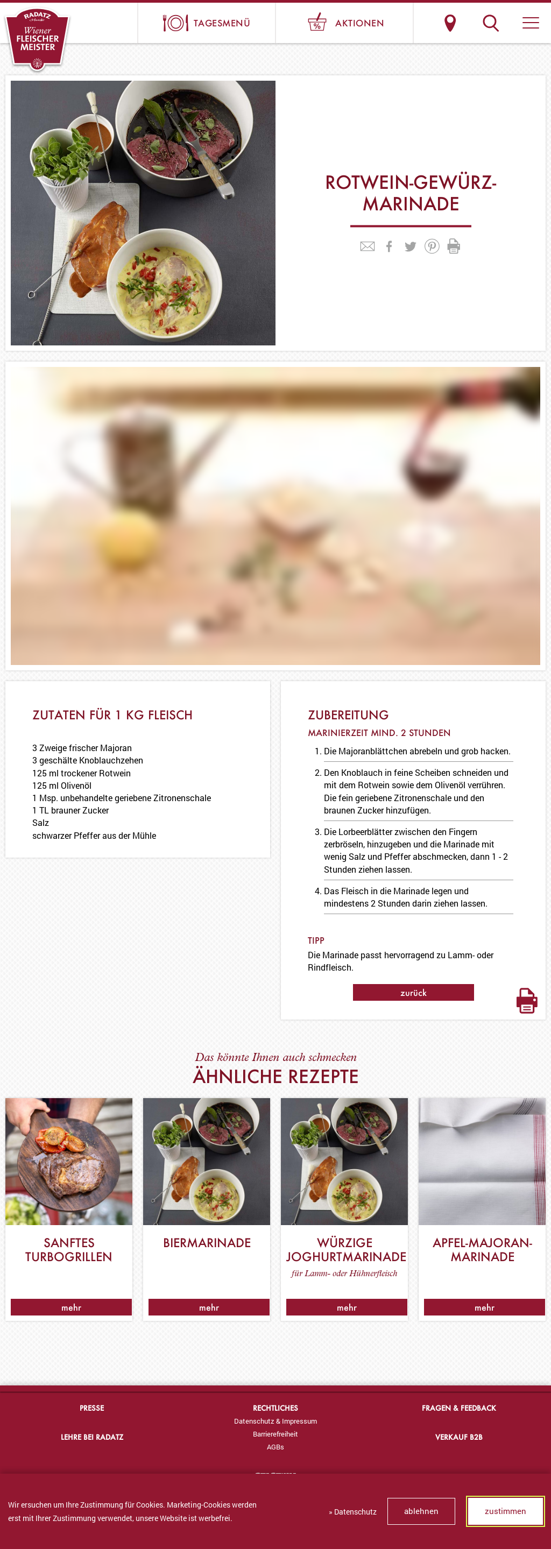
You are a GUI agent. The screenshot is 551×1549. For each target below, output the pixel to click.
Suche (490, 23)
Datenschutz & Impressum (275, 1421)
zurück (413, 992)
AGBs (275, 1447)
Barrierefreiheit (275, 1434)
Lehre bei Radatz (92, 1436)
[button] (531, 23)
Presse (92, 1407)
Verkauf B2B (459, 1436)
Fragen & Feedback (459, 1407)
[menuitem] (275, 1420)
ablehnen (421, 1510)
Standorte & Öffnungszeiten (450, 23)
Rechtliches (275, 1407)
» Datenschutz (353, 1511)
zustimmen (505, 1510)
